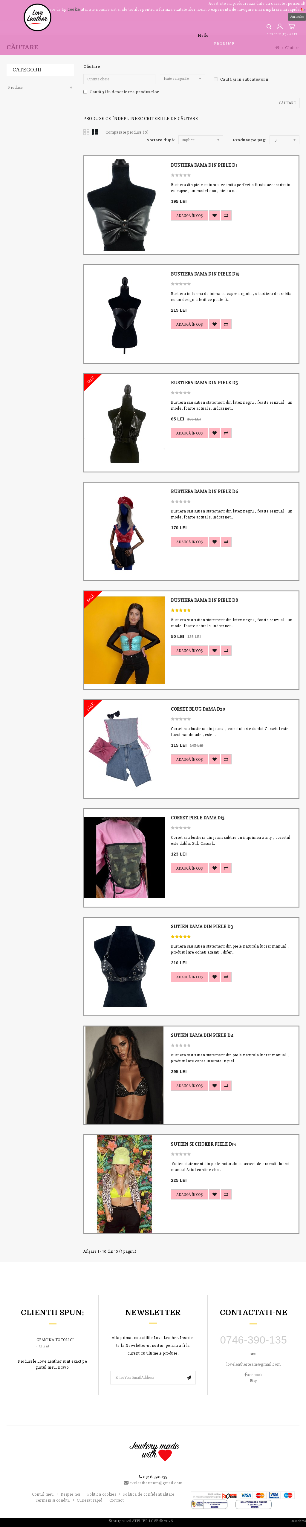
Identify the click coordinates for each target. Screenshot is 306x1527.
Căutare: (92, 66)
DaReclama (298, 1521)
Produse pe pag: (250, 140)
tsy (253, 1380)
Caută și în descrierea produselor (121, 92)
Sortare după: (161, 140)
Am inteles (297, 17)
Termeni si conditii (53, 1500)
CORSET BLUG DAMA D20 (198, 709)
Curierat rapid (89, 1500)
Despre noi (70, 1494)
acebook (253, 1374)
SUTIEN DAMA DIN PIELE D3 (202, 927)
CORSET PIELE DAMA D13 (198, 818)
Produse (224, 43)
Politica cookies (101, 1494)
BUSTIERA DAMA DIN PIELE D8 (204, 600)
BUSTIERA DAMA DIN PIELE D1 (204, 165)
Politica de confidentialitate (149, 1494)
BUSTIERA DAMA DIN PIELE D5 (204, 383)
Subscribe (188, 1377)
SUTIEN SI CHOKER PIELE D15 (203, 1144)
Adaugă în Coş (189, 215)
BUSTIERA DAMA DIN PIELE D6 (204, 492)
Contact (116, 1500)
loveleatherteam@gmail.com (253, 1364)
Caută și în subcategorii (241, 79)
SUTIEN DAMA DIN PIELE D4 (202, 1035)
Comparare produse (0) (127, 132)
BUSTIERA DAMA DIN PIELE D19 (205, 274)
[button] (303, 9)
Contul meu (42, 1494)
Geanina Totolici (55, 1339)
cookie (74, 9)
